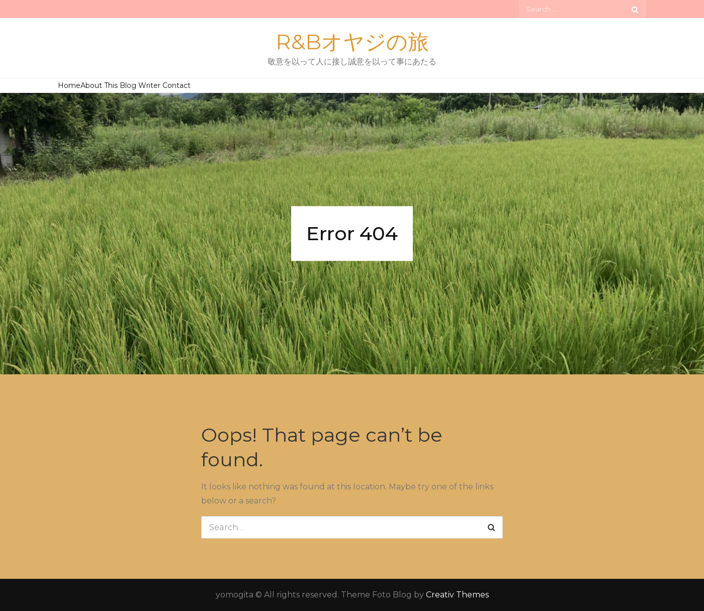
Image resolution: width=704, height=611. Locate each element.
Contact (176, 85)
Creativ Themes (457, 594)
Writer (149, 85)
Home (69, 85)
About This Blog (108, 85)
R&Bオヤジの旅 (352, 42)
